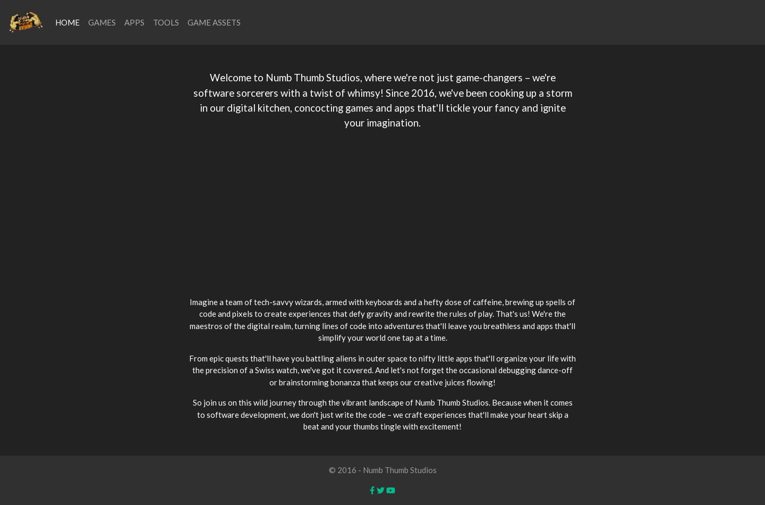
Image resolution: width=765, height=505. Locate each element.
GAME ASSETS (214, 22)
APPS (134, 22)
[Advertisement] (382, 213)
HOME (67, 22)
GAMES (102, 22)
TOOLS (166, 22)
